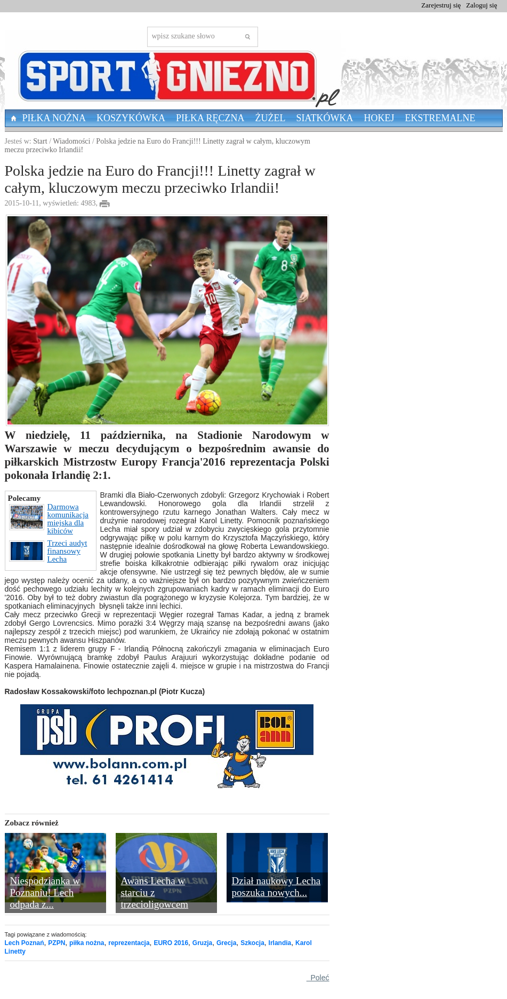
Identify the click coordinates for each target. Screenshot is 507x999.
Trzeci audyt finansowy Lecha (48, 551)
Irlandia (280, 943)
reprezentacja (128, 943)
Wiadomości (71, 141)
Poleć (318, 977)
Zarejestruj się (441, 5)
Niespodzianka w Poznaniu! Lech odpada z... (45, 892)
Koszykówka (130, 118)
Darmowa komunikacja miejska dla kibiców (48, 519)
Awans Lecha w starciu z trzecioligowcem (155, 892)
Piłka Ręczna (210, 118)
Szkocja (252, 943)
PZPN (56, 943)
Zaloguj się (481, 5)
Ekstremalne (440, 118)
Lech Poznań (24, 943)
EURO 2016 (171, 943)
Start (40, 141)
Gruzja (202, 943)
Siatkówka (324, 118)
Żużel (270, 118)
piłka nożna (86, 943)
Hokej (379, 118)
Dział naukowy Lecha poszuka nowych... (276, 886)
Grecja (226, 943)
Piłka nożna (54, 118)
